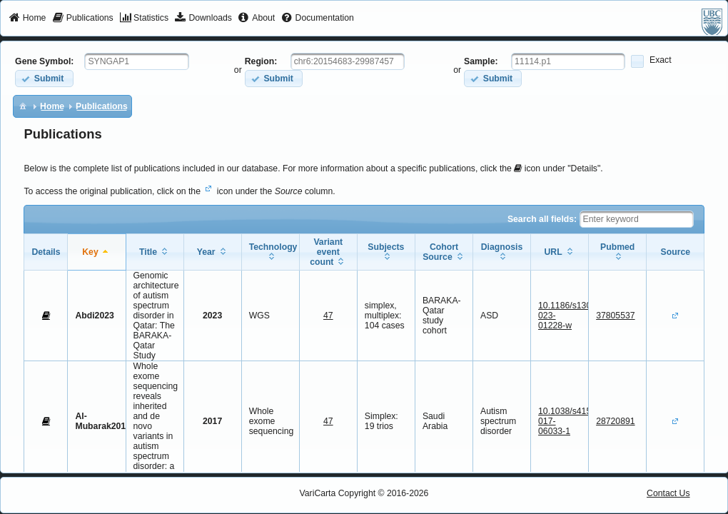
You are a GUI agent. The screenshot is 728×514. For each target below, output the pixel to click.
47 (328, 316)
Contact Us (668, 493)
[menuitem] (27, 19)
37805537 (615, 316)
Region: (261, 61)
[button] (44, 78)
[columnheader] (97, 252)
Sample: (481, 61)
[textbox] (136, 61)
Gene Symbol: (44, 61)
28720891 (615, 421)
